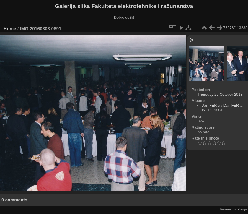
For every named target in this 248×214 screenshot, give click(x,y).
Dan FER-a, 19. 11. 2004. (222, 107)
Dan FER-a (210, 105)
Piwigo (242, 209)
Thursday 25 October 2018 (220, 94)
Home (10, 28)
